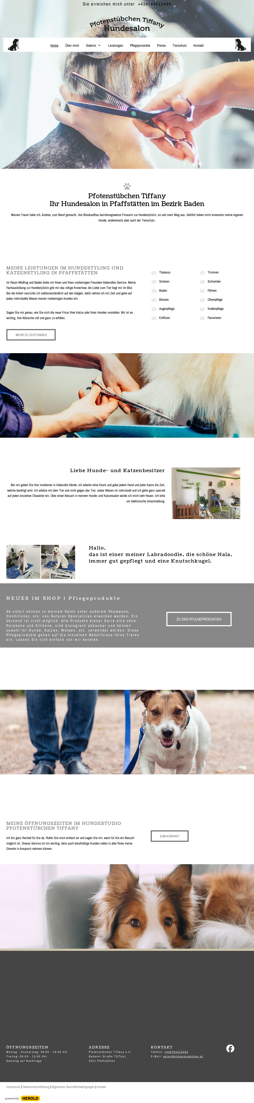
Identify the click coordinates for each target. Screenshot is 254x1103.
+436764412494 (154, 4)
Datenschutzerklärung (35, 1086)
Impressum (13, 1086)
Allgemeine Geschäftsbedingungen (72, 1086)
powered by (12, 1098)
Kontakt (101, 1086)
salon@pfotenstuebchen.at (183, 1056)
